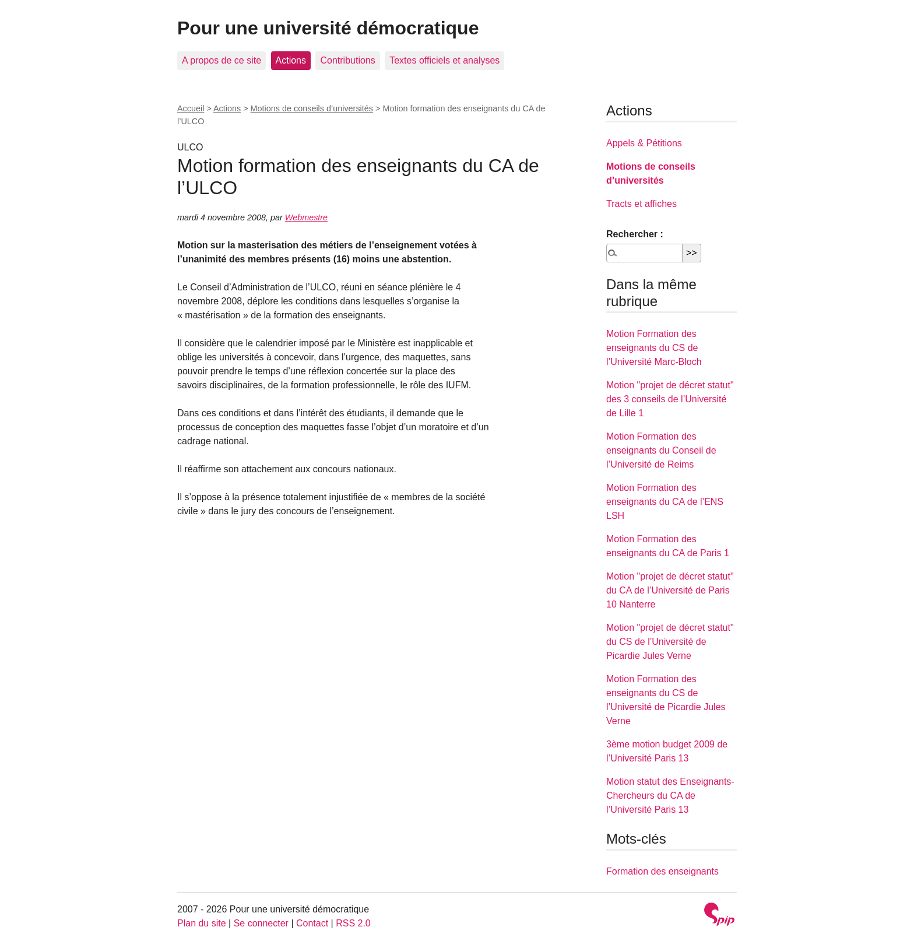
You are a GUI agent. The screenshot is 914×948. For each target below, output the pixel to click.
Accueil (190, 108)
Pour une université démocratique (328, 27)
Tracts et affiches (641, 204)
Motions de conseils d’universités (312, 108)
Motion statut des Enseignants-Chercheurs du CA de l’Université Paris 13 (670, 795)
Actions (291, 60)
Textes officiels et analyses (444, 60)
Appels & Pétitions (644, 143)
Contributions (347, 60)
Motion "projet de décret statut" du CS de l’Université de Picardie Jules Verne (670, 642)
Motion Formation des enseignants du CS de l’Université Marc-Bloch (654, 348)
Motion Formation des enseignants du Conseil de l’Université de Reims (661, 450)
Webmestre (306, 217)
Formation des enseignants (662, 871)
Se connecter (261, 923)
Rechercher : (634, 234)
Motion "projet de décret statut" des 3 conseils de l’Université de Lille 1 (670, 399)
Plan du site (201, 923)
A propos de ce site (221, 60)
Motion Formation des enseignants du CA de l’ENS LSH (664, 502)
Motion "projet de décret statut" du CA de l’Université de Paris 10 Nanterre (670, 590)
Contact (312, 923)
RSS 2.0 (353, 923)
